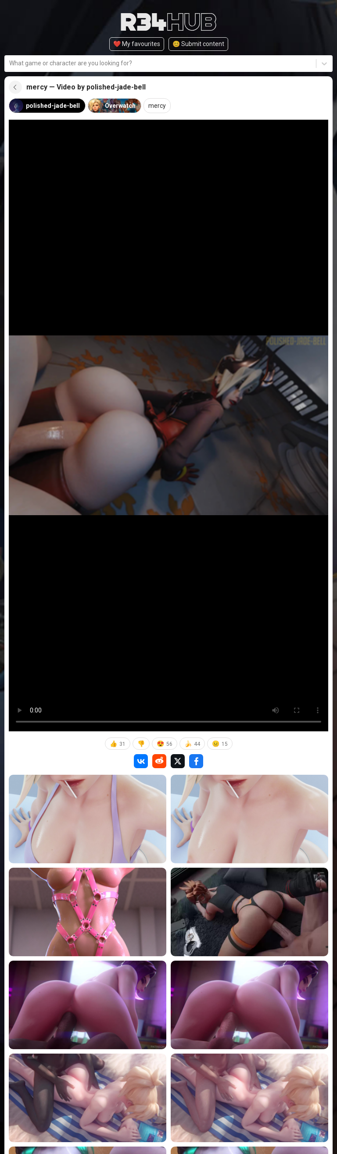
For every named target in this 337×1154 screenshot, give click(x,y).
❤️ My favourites (136, 43)
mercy (157, 105)
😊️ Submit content (198, 43)
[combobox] (10, 63)
